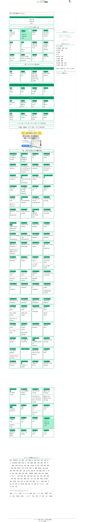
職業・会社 (26, 478)
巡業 (20, 493)
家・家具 (37, 465)
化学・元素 (39, 476)
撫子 (42, 493)
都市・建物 (30, 462)
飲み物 (32, 465)
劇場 (11, 493)
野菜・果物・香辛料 (16, 468)
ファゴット (28, 496)
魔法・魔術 (18, 473)
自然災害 (15, 460)
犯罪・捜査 (25, 473)
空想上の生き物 (19, 465)
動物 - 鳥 (31, 460)
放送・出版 (26, 465)
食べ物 (28, 470)
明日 (33, 496)
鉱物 (21, 470)
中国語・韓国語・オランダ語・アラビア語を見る (31, 127)
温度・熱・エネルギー (39, 484)
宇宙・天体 (20, 481)
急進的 (50, 496)
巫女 (50, 493)
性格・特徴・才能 (14, 470)
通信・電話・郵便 (30, 481)
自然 (42, 460)
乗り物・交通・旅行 (26, 484)
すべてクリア (65, 40)
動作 (11, 460)
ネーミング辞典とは (62, 73)
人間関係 (31, 473)
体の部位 (46, 478)
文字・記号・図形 (35, 478)
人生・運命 (21, 460)
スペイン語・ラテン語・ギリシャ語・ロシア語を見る (31, 123)
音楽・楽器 (40, 462)
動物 (35, 462)
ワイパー (16, 493)
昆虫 (48, 476)
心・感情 (60, 46)
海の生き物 (45, 468)
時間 (30, 468)
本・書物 (35, 468)
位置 (24, 470)
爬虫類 (40, 468)
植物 (41, 478)
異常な (22, 496)
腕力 (43, 496)
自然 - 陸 (33, 470)
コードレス (25, 493)
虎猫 (31, 493)
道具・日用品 (13, 481)
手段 (37, 496)
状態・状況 (20, 478)
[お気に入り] (19, 30)
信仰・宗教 (13, 478)
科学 (16, 486)
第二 (47, 496)
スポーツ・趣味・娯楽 (41, 481)
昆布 (13, 496)
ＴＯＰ (35, 519)
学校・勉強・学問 (40, 470)
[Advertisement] (42, 8)
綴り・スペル (36, 493)
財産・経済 (37, 460)
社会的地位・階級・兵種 (18, 462)
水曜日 (46, 493)
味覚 (45, 476)
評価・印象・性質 (21, 476)
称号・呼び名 (25, 468)
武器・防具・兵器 (31, 476)
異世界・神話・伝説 (39, 473)
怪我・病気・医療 (45, 465)
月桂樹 (17, 496)
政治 (13, 473)
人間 (26, 460)
